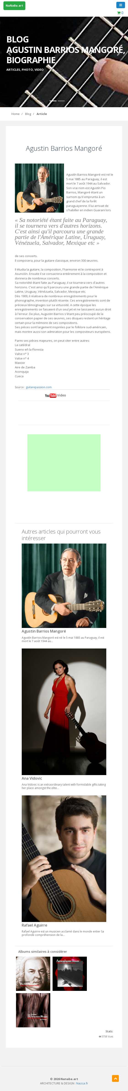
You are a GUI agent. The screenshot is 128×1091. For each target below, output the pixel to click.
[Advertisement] (64, 462)
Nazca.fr (82, 1083)
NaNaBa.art (14, 6)
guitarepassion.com (39, 387)
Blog (28, 114)
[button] (9, 53)
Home (15, 114)
